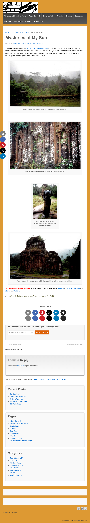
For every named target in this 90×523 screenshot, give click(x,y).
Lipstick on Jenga (12, 512)
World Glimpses (24, 32)
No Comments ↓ (38, 43)
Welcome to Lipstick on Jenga (15, 16)
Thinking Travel (15, 463)
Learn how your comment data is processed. (50, 379)
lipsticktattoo (27, 43)
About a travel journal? (74, 344)
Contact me (79, 16)
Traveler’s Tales (48, 16)
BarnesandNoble (73, 288)
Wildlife (12, 473)
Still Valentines (15, 404)
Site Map (7, 21)
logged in (20, 366)
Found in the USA (16, 458)
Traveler (60, 16)
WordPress (84, 520)
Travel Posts (18, 21)
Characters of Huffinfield (34, 21)
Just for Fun (14, 460)
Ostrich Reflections (14, 344)
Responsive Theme (67, 520)
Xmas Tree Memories (18, 396)
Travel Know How (16, 465)
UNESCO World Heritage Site (37, 48)
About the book (34, 16)
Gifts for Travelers (16, 399)
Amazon (61, 288)
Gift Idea (69, 16)
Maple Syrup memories (18, 401)
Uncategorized (15, 470)
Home (7, 32)
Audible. (17, 291)
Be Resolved (14, 394)
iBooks (7, 291)
